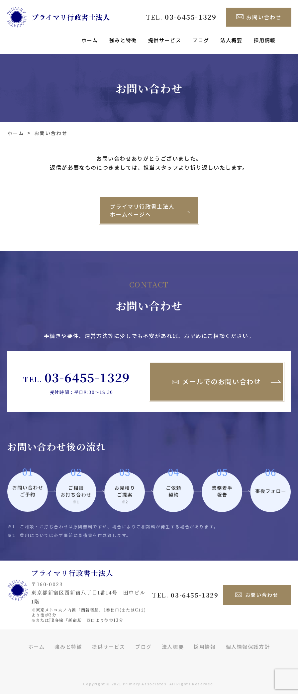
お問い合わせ (258, 17)
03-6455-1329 (87, 371)
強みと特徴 (123, 40)
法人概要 (231, 40)
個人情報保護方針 (248, 640)
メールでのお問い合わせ (216, 376)
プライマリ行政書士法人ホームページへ (142, 203)
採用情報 (265, 40)
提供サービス (164, 40)
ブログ (200, 40)
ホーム (89, 40)
